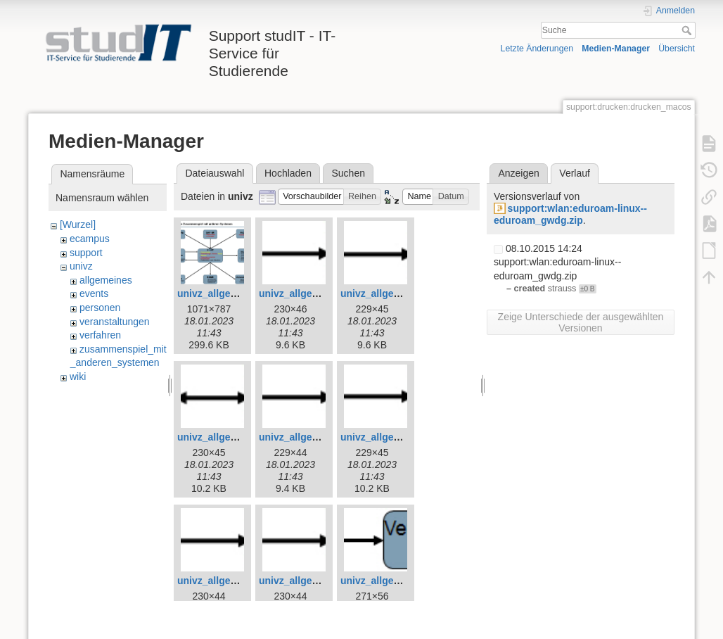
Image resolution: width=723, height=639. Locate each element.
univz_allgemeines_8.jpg (398, 437)
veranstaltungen (114, 321)
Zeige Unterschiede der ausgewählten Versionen (581, 322)
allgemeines (105, 280)
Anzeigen (518, 173)
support (86, 252)
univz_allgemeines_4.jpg (316, 293)
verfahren (100, 335)
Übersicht (676, 48)
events (93, 293)
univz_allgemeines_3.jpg (235, 293)
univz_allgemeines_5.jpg (398, 293)
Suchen (348, 173)
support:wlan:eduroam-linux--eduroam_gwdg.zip (570, 214)
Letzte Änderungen (537, 48)
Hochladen (288, 173)
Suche (688, 30)
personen (99, 307)
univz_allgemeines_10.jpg (319, 580)
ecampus (90, 238)
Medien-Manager (616, 48)
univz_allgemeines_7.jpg (316, 437)
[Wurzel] (78, 224)
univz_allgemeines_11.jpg (400, 580)
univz (81, 266)
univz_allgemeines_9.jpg (235, 580)
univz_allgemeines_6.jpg (235, 437)
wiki (78, 376)
